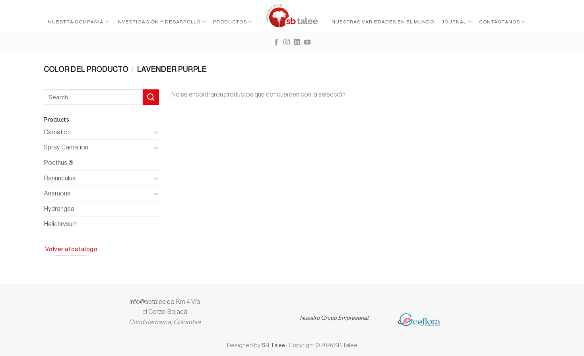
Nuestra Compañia (78, 21)
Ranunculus (60, 178)
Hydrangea (59, 208)
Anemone (57, 193)
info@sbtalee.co (153, 301)
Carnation (57, 132)
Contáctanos (502, 21)
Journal (456, 21)
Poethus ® (59, 162)
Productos (232, 21)
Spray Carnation (66, 147)
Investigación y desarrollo (161, 21)
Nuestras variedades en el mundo (383, 22)
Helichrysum (61, 224)
